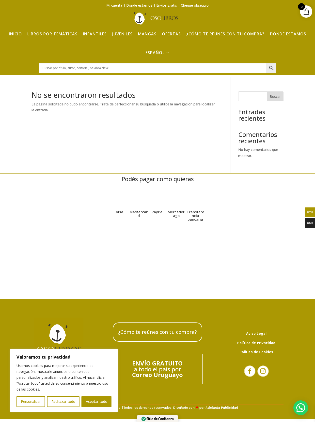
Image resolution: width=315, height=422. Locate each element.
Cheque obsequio (195, 5)
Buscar (275, 99)
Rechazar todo (63, 401)
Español (155, 48)
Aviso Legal (256, 336)
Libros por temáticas (52, 30)
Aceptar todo (96, 401)
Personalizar (31, 401)
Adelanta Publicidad (221, 410)
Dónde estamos (139, 5)
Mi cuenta (114, 5)
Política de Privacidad (256, 345)
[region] (64, 380)
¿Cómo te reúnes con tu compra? (225, 30)
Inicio (15, 30)
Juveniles (122, 30)
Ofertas (171, 30)
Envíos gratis (166, 5)
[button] (300, 407)
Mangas (147, 30)
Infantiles (95, 30)
